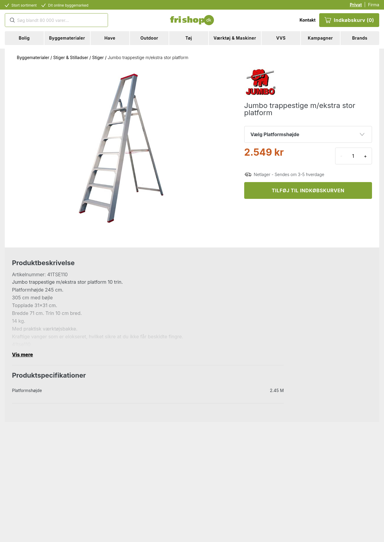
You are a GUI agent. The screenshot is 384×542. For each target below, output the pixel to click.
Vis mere (22, 355)
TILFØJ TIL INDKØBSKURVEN (308, 190)
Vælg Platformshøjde (307, 134)
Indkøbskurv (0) (349, 20)
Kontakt (307, 19)
